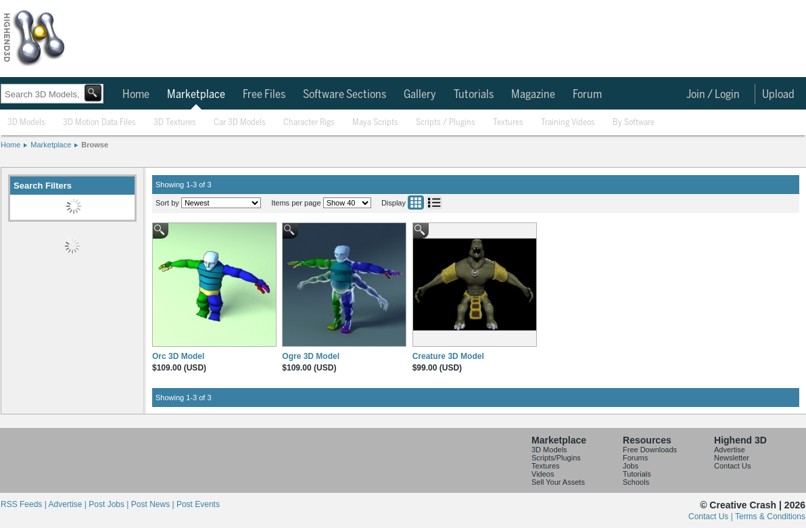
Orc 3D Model (178, 356)
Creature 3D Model (448, 356)
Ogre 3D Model (310, 356)
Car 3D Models (240, 122)
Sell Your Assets (558, 482)
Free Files (264, 94)
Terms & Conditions (770, 516)
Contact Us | (711, 516)
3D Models (26, 122)
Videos (542, 474)
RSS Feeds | (24, 504)
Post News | (153, 504)
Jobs (630, 466)
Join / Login (713, 94)
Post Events (198, 504)
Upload (778, 94)
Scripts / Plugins (445, 122)
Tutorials (474, 94)
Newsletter (731, 458)
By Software (634, 122)
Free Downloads (650, 450)
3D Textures (174, 122)
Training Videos (568, 122)
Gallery (420, 94)
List (434, 202)
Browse (94, 145)
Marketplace (196, 94)
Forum (587, 94)
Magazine (533, 94)
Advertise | (68, 504)
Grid (416, 202)
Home (135, 94)
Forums (635, 458)
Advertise (729, 450)
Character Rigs (309, 122)
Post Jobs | (110, 504)
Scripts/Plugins (556, 458)
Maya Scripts (375, 122)
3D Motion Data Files (99, 122)
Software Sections (344, 94)
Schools (636, 482)
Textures (508, 122)
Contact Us (732, 466)
